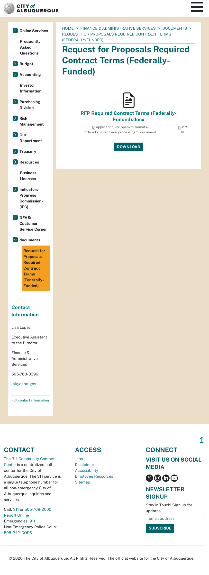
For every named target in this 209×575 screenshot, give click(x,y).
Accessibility (86, 470)
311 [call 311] (16, 509)
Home (68, 28)
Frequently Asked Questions (30, 47)
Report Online (16, 515)
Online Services (33, 30)
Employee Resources (94, 476)
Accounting (30, 74)
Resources (29, 162)
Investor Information (30, 88)
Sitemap (82, 482)
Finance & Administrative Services (118, 28)
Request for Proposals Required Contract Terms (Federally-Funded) (34, 268)
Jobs (79, 458)
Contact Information (25, 311)
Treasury (27, 151)
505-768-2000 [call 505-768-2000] (38, 509)
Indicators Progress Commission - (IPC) (31, 198)
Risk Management (31, 121)
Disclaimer (84, 464)
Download (128, 147)
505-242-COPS (18, 532)
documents (174, 28)
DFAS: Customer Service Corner (33, 223)
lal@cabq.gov (23, 384)
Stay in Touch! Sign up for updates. (169, 508)
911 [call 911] (32, 521)
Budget (26, 64)
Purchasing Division (29, 105)
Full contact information (30, 400)
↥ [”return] (202, 439)
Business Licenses (28, 176)
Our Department (30, 138)
